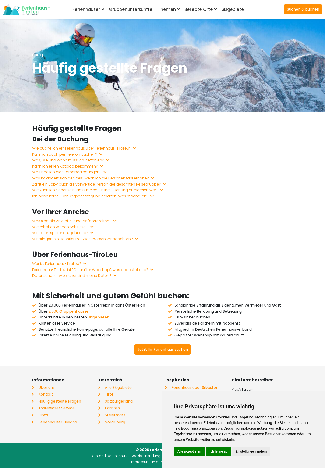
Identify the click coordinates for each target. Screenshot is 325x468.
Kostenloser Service (56, 408)
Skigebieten (98, 317)
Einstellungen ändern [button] (251, 451)
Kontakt (45, 394)
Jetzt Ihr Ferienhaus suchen (162, 349)
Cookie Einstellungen (147, 456)
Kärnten (112, 408)
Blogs (43, 415)
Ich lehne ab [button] (218, 451)
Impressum (140, 462)
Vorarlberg (115, 422)
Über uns (46, 387)
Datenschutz (117, 456)
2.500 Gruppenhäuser (68, 311)
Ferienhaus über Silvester (194, 387)
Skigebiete (235, 9)
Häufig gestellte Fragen (59, 401)
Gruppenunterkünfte (133, 9)
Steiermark (115, 415)
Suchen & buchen (303, 9)
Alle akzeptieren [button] (189, 451)
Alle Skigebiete (118, 387)
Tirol (109, 394)
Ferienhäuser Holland (57, 422)
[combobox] (254, 9)
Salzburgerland (119, 401)
